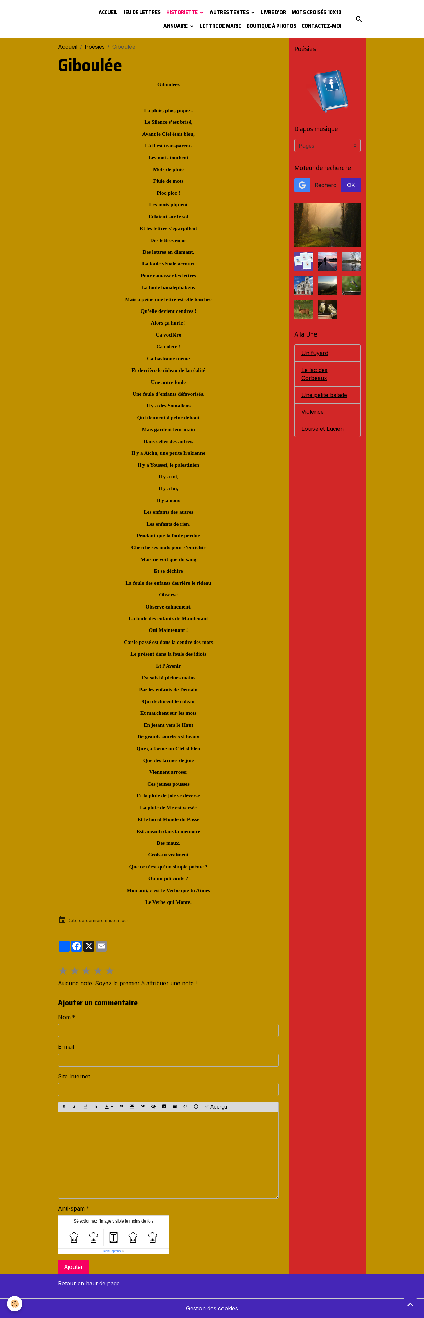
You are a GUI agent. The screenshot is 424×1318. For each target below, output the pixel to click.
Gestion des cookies (212, 1308)
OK (351, 185)
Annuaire (176, 26)
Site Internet (74, 1076)
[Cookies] (14, 1303)
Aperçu (215, 1107)
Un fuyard (314, 353)
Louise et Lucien (322, 428)
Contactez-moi (321, 26)
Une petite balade (324, 394)
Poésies (95, 46)
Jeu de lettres (142, 12)
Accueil (108, 12)
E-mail (66, 1046)
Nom (64, 1017)
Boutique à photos (271, 26)
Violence (312, 411)
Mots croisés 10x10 (316, 12)
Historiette (182, 12)
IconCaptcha (112, 1251)
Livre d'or (273, 12)
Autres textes (230, 12)
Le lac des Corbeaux (314, 374)
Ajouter (73, 1266)
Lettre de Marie (220, 26)
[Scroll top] (410, 1304)
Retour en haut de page (89, 1283)
